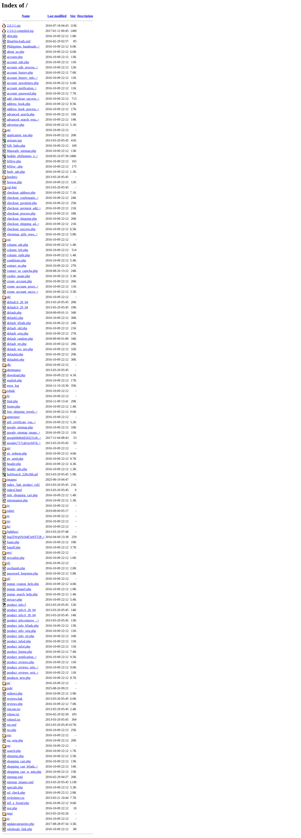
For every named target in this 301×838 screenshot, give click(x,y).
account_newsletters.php (23, 83)
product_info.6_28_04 (21, 610)
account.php (15, 57)
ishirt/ (10, 511)
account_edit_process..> (22, 67)
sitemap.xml (15, 777)
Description (85, 16)
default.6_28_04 (17, 302)
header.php (14, 464)
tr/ (8, 818)
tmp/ (10, 813)
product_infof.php (18, 646)
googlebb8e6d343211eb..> (24, 437)
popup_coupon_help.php (23, 584)
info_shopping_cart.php (22, 495)
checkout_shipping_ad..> (23, 224)
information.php (17, 500)
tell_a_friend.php (18, 803)
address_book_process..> (23, 109)
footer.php (13, 406)
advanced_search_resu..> (23, 119)
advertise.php (15, 124)
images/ (12, 479)
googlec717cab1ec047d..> (24, 443)
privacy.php (14, 599)
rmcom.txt (13, 709)
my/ (9, 552)
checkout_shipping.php (22, 218)
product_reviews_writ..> (22, 672)
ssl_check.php (16, 792)
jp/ (8, 521)
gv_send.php (15, 458)
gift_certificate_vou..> (21, 422)
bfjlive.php (14, 161)
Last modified (57, 16)
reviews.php (15, 704)
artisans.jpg (14, 140)
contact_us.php (16, 265)
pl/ (8, 578)
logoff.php (13, 547)
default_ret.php (16, 344)
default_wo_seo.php (20, 349)
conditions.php (16, 260)
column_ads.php (17, 244)
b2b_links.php (16, 145)
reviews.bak (14, 698)
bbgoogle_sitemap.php (21, 151)
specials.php (15, 787)
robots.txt (13, 714)
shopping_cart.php (19, 761)
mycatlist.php (15, 557)
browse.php (14, 182)
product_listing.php (19, 651)
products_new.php (18, 677)
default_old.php (17, 328)
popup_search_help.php (22, 594)
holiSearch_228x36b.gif (22, 474)
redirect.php (14, 693)
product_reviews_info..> (22, 667)
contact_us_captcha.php (22, 271)
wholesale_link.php (19, 829)
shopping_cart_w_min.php (24, 771)
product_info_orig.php (21, 631)
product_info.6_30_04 (21, 615)
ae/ (9, 130)
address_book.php (18, 104)
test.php (12, 808)
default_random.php (20, 338)
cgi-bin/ (12, 187)
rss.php (11, 730)
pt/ (8, 683)
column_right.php (18, 255)
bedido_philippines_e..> (22, 156)
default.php (14, 312)
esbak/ (11, 391)
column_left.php (17, 250)
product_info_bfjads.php (23, 625)
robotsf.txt (13, 719)
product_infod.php (19, 641)
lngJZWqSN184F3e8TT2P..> (26, 537)
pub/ (10, 688)
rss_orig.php (15, 740)
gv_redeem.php (17, 453)
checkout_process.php (21, 213)
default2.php (15, 317)
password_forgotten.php (22, 573)
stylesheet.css (15, 797)
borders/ (12, 177)
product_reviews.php (20, 662)
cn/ (9, 239)
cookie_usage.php (18, 276)
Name (26, 16)
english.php (14, 380)
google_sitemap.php (20, 427)
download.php (16, 375)
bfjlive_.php (15, 166)
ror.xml (11, 724)
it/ (8, 516)
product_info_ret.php (20, 636)
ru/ (9, 745)
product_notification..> (22, 657)
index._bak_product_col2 (23, 484)
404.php (12, 36)
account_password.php (21, 93)
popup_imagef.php (19, 589)
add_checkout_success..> (23, 98)
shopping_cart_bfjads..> (22, 766)
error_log (13, 385)
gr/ (9, 448)
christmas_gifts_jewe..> (22, 234)
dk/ (9, 364)
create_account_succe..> (22, 291)
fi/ (8, 396)
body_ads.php (16, 171)
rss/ (9, 735)
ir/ (8, 505)
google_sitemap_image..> (23, 432)
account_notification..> (22, 88)
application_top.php (20, 135)
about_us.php (15, 51)
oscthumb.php (16, 568)
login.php (13, 542)
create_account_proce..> (22, 286)
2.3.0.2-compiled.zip (20, 31)
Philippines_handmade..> (23, 46)
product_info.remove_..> (23, 620)
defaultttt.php (15, 359)
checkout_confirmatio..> (22, 197)
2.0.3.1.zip (14, 25)
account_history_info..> (22, 77)
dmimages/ (14, 370)
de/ (9, 297)
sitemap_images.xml (20, 782)
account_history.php (20, 72)
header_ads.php (17, 469)
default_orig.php (17, 333)
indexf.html (14, 490)
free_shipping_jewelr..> (22, 411)
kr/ (9, 526)
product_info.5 (16, 604)
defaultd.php (15, 354)
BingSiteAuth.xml (18, 41)
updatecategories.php (20, 824)
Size (73, 16)
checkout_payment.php (22, 203)
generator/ (13, 417)
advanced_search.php (20, 114)
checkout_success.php (21, 229)
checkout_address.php (21, 192)
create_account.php (19, 281)
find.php (12, 401)
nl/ (8, 563)
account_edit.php (18, 62)
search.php (14, 751)
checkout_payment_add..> (24, 208)
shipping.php (15, 756)
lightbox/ (13, 531)
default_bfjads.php (19, 323)
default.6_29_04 (17, 307)
